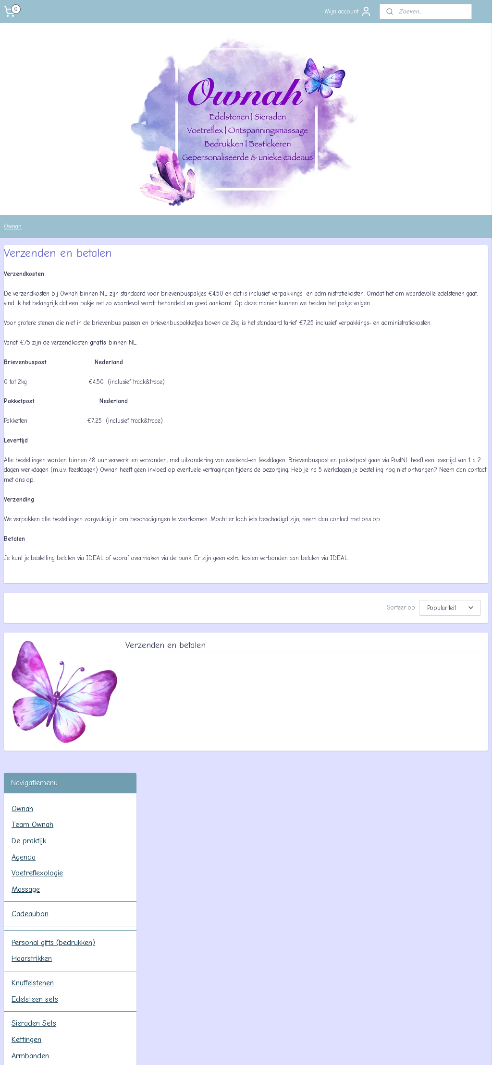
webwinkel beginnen (259, 1047)
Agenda (24, 329)
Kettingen (26, 512)
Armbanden (30, 528)
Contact (32, 641)
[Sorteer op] (398, 647)
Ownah (13, 226)
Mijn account (348, 11)
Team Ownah (32, 297)
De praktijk (29, 313)
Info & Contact (36, 625)
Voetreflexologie (37, 345)
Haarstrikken (32, 431)
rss (226, 1047)
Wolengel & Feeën (40, 576)
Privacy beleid (41, 722)
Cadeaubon (30, 386)
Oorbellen (27, 560)
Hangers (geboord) (43, 544)
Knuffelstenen (33, 455)
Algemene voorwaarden (57, 674)
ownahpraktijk (38, 838)
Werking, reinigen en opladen (58, 601)
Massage (26, 362)
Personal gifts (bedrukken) (53, 414)
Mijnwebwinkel (333, 1047)
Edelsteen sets (35, 471)
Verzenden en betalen (306, 689)
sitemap (209, 1047)
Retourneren (39, 706)
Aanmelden (26, 989)
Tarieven (32, 657)
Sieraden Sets (34, 495)
